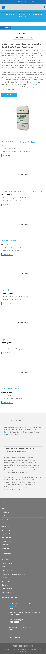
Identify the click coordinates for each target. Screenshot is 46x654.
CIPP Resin (5, 519)
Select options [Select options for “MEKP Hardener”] (7, 254)
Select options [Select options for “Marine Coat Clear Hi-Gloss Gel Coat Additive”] (7, 204)
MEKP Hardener (8, 241)
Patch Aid (5, 290)
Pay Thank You (6, 534)
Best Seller (5, 512)
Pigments (4, 585)
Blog (3, 515)
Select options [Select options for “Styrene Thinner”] (7, 352)
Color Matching (6, 523)
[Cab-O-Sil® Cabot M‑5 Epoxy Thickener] (23, 118)
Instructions (5, 530)
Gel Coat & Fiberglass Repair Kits (13, 574)
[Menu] (3, 7)
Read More (9, 95)
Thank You (5, 545)
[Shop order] (23, 38)
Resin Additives (6, 589)
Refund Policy (6, 541)
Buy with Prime (6, 563)
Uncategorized (6, 592)
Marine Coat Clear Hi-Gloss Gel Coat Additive (21, 191)
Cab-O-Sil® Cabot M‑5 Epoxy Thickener (18, 142)
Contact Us (5, 526)
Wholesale (5, 548)
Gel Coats (4, 578)
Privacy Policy (6, 537)
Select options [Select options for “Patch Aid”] (7, 303)
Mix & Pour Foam (7, 581)
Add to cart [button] (6, 155)
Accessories (5, 559)
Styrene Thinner (8, 339)
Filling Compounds (7, 570)
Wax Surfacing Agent (10, 389)
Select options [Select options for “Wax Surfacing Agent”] (7, 402)
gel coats (11, 89)
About (3, 508)
